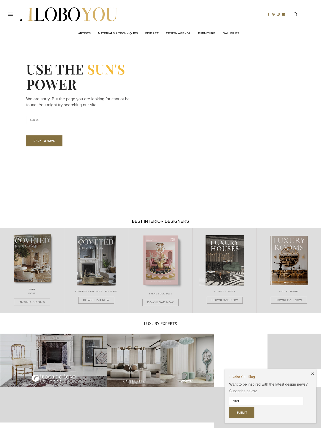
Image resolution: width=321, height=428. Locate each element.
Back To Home (44, 141)
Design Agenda (178, 33)
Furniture (206, 33)
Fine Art (151, 33)
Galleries (231, 33)
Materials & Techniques (118, 33)
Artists (84, 33)
